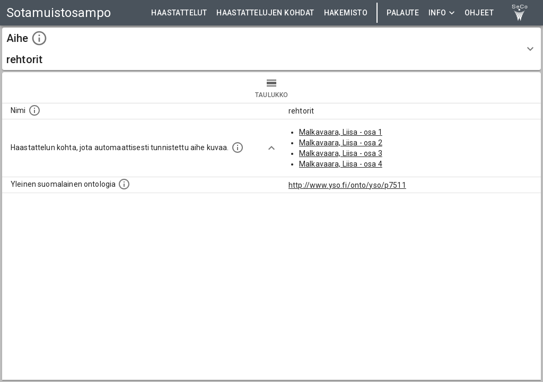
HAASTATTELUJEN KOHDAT (265, 13)
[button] (271, 49)
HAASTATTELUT (179, 13)
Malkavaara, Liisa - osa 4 (340, 164)
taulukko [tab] (271, 87)
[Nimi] (34, 110)
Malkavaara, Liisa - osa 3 (340, 153)
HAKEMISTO (346, 13)
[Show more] (271, 148)
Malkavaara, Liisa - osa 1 (340, 132)
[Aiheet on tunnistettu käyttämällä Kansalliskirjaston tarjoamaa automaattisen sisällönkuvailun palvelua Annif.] (237, 147)
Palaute (402, 13)
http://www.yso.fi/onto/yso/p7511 (347, 185)
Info (441, 13)
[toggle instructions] (39, 38)
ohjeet (479, 13)
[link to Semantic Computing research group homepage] (520, 12)
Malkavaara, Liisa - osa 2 (340, 142)
